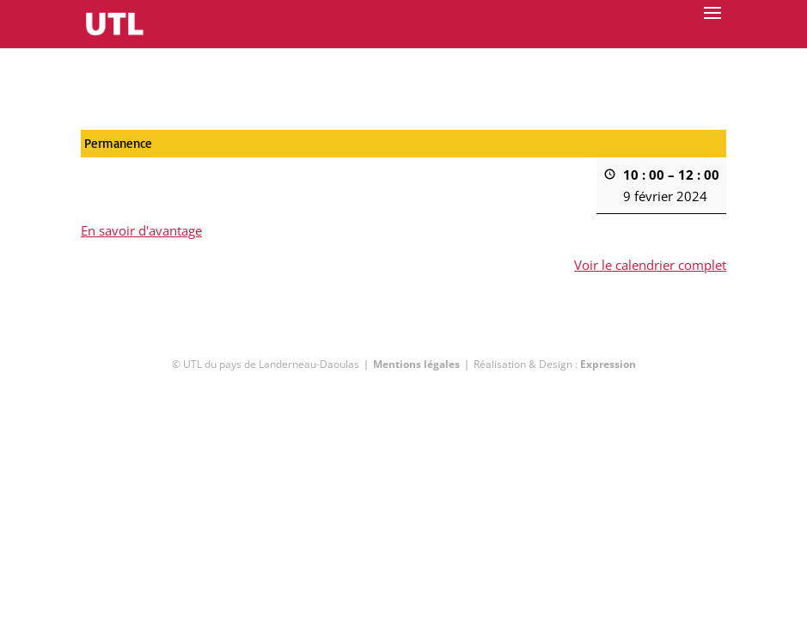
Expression (608, 364)
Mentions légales (416, 364)
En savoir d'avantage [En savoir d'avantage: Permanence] (141, 230)
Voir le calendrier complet (650, 264)
